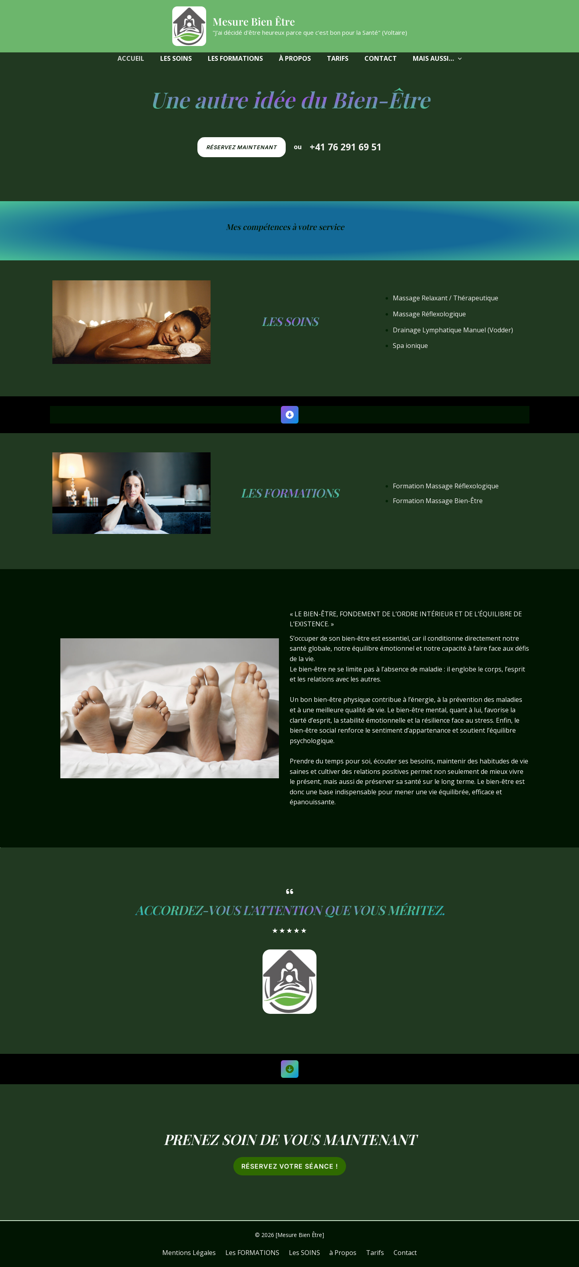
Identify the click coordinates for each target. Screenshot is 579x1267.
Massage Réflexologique (429, 314)
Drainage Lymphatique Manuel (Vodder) (453, 330)
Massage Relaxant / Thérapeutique (445, 298)
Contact (397, 1252)
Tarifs (371, 1252)
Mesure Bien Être (254, 21)
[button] (437, 58)
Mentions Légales (197, 1252)
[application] (458, 58)
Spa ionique (410, 345)
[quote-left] (290, 891)
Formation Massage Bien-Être (438, 500)
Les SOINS (289, 321)
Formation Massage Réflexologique (446, 486)
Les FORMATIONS (289, 493)
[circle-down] (289, 415)
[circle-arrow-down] (289, 1069)
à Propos (341, 1252)
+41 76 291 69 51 (345, 147)
